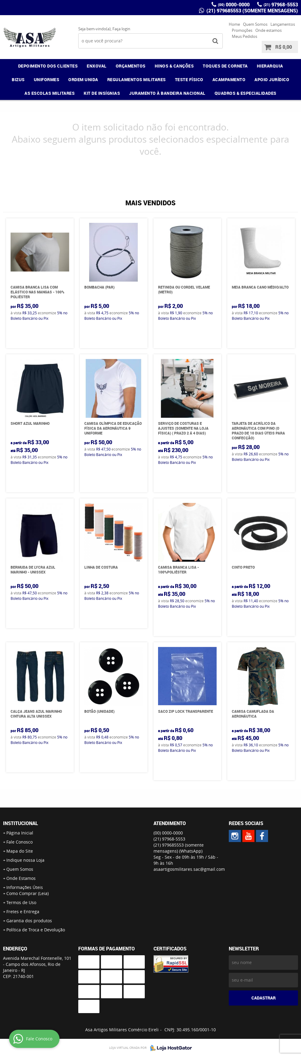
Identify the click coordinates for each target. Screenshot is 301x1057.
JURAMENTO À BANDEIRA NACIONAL (167, 93)
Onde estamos (268, 30)
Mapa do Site (19, 851)
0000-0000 (234, 4)
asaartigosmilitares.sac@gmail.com (189, 869)
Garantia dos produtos (29, 920)
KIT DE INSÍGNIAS (102, 93)
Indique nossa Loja (25, 860)
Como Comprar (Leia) (27, 893)
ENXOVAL (97, 66)
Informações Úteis (24, 887)
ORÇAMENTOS (131, 66)
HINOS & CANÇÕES (174, 66)
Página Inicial (19, 833)
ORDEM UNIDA (83, 79)
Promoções (242, 30)
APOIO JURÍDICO (271, 79)
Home (234, 24)
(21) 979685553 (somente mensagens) (251, 10)
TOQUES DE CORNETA (225, 66)
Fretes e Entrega (22, 911)
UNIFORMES (47, 79)
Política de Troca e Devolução (35, 930)
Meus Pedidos (244, 36)
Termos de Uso (21, 902)
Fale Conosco (19, 842)
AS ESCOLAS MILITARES (49, 93)
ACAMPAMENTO (229, 79)
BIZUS (18, 79)
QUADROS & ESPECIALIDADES (246, 93)
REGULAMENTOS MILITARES (136, 79)
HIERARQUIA (270, 66)
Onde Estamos (21, 878)
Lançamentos (282, 24)
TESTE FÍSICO (189, 79)
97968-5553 (281, 4)
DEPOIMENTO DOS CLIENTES (48, 66)
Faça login (121, 28)
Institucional (20, 823)
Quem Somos (255, 24)
